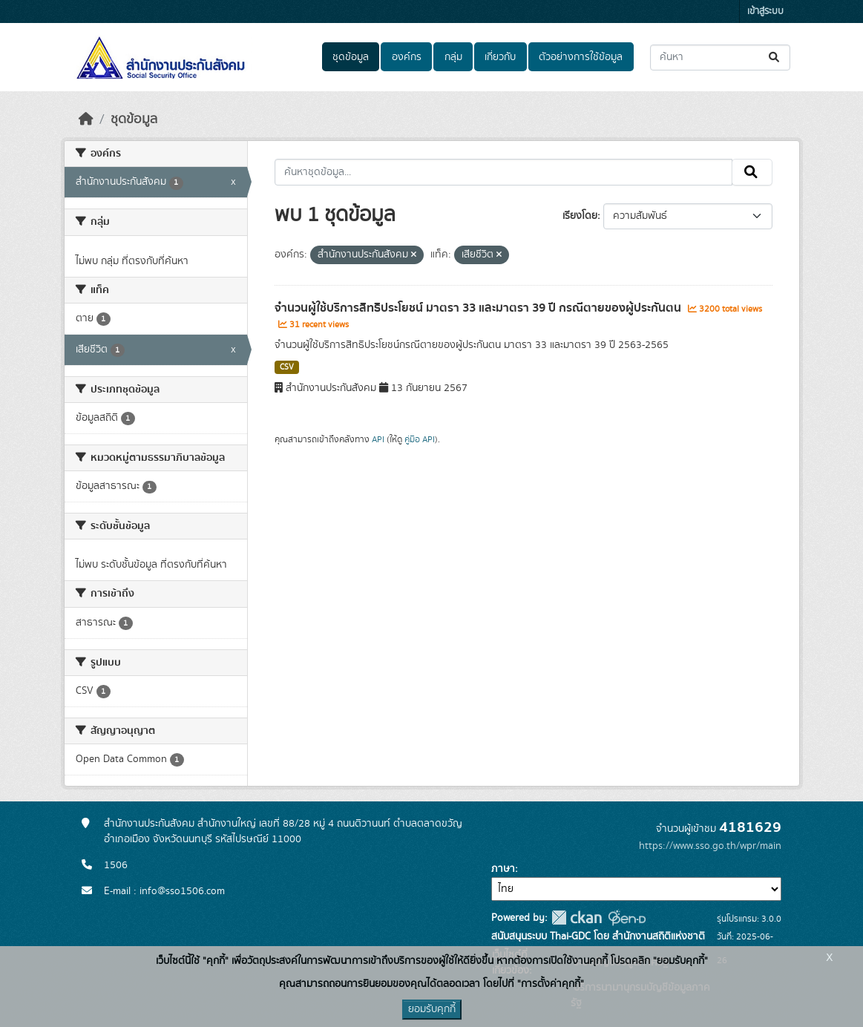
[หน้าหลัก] (86, 119)
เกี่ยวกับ (500, 57)
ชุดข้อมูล (350, 57)
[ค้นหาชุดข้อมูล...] (720, 57)
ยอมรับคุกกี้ (432, 1009)
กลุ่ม (453, 57)
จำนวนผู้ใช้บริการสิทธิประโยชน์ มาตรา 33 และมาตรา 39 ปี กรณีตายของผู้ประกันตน (479, 308)
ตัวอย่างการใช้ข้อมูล (581, 57)
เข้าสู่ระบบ (765, 11)
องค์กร (406, 57)
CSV (287, 367)
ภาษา (503, 869)
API (378, 439)
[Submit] (775, 57)
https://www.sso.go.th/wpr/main (710, 846)
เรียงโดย (579, 216)
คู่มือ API (419, 439)
